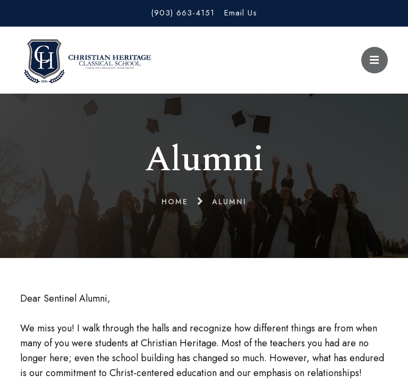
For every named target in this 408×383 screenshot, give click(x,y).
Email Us (240, 13)
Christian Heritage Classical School (85, 60)
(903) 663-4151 (183, 13)
